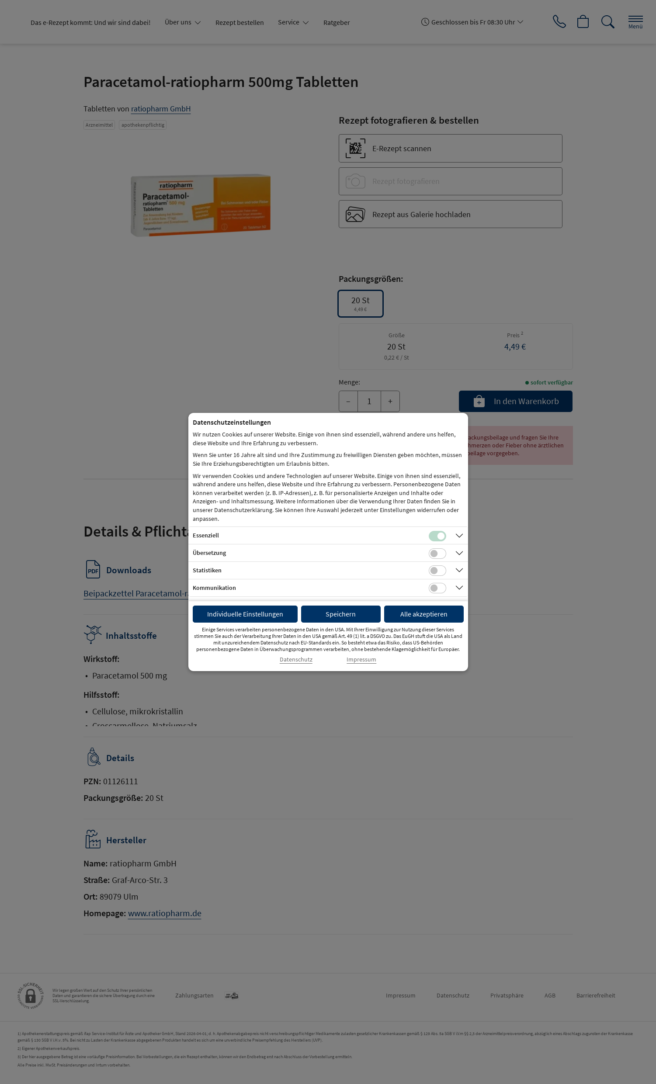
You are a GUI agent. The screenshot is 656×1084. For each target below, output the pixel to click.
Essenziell (206, 535)
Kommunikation (214, 588)
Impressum (361, 659)
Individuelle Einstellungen (245, 614)
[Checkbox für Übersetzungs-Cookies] (437, 553)
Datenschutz (296, 659)
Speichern (341, 614)
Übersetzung (209, 553)
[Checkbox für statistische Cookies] (437, 570)
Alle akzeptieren (424, 614)
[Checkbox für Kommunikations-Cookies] (437, 588)
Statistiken (207, 570)
